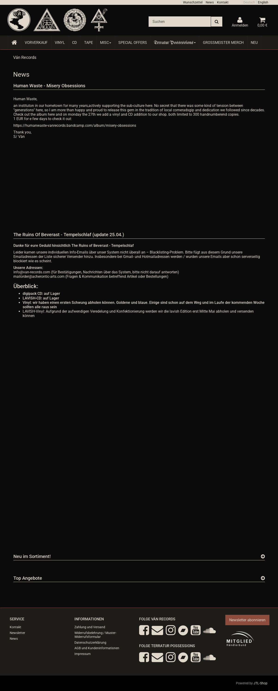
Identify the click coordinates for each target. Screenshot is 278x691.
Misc (105, 42)
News (210, 2)
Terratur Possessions (175, 42)
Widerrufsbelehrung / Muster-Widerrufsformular (95, 635)
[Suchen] (180, 21)
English (263, 2)
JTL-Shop (260, 683)
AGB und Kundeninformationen (96, 648)
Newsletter (17, 633)
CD (74, 42)
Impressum (82, 654)
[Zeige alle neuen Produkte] (263, 556)
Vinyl (60, 42)
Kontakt (223, 2)
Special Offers (132, 42)
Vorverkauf (36, 42)
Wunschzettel (192, 2)
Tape (88, 42)
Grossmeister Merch (223, 42)
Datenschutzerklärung (90, 642)
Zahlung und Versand (89, 627)
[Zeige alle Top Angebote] (263, 578)
